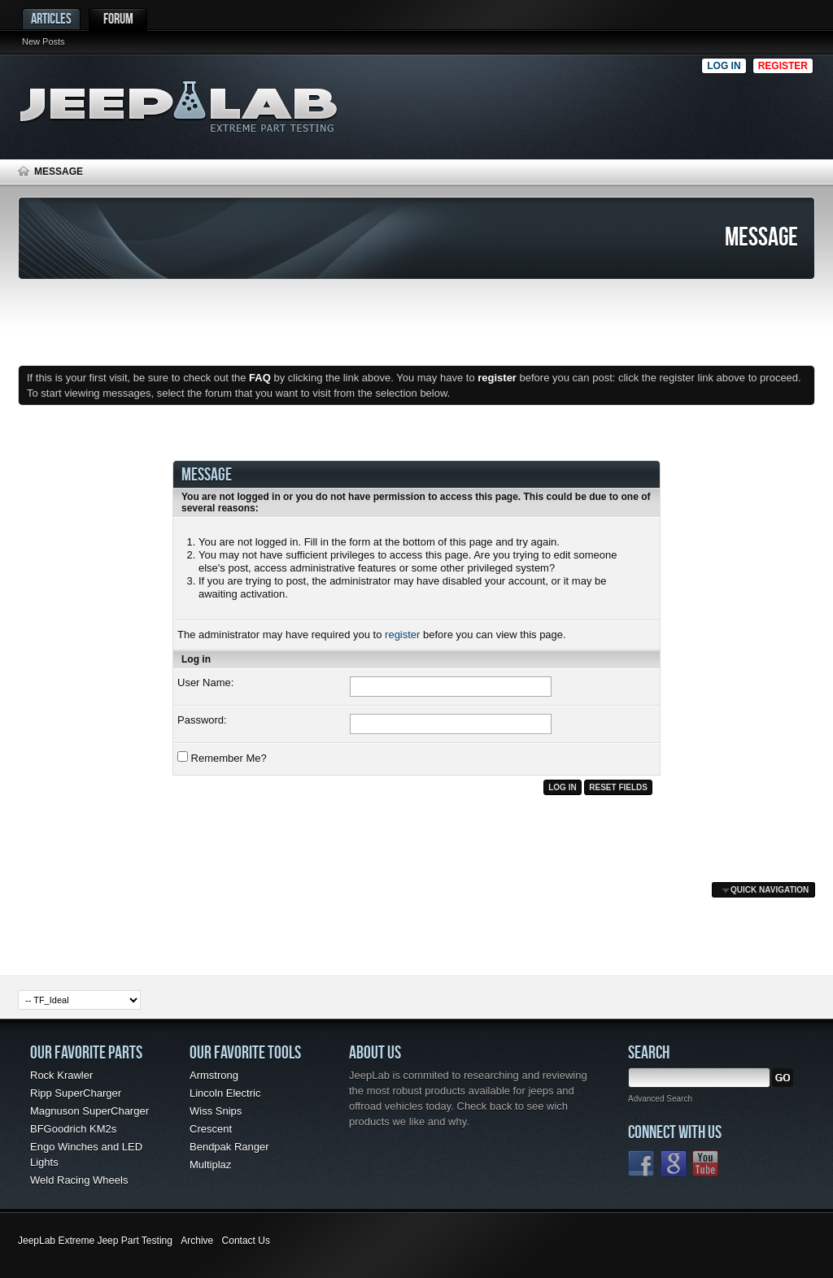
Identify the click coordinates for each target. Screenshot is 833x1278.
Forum (118, 18)
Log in (723, 66)
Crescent (211, 1129)
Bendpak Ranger (229, 1147)
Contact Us (246, 1240)
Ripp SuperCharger (75, 1093)
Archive (197, 1240)
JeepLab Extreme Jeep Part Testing (95, 1240)
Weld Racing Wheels (79, 1180)
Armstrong (214, 1075)
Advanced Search (660, 1098)
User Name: (205, 682)
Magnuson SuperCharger (89, 1111)
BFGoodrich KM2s (73, 1129)
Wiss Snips (216, 1111)
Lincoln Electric (225, 1093)
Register (783, 66)
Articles (51, 18)
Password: (202, 720)
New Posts (43, 41)
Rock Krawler (61, 1075)
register (402, 634)
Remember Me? (222, 757)
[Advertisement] (529, 102)
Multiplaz (210, 1164)
